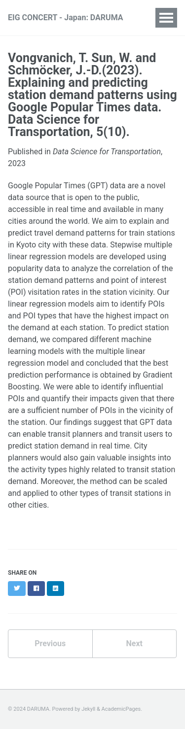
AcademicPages (121, 709)
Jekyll (88, 709)
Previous (50, 643)
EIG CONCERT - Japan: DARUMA (65, 17)
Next (134, 643)
